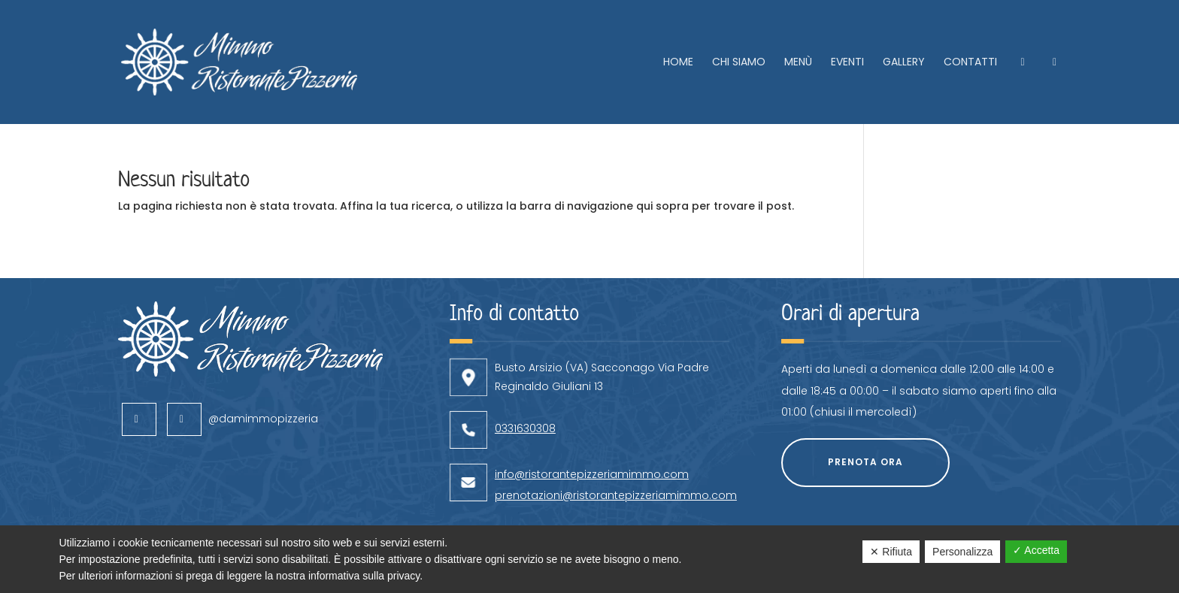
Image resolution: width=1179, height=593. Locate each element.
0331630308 (525, 386)
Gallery (904, 62)
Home (678, 62)
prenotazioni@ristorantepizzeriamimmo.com (616, 453)
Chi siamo (738, 62)
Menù (798, 62)
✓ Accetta (1036, 550)
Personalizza (962, 552)
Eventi (847, 62)
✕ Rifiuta (891, 552)
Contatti (970, 62)
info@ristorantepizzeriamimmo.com (592, 432)
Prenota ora (865, 419)
